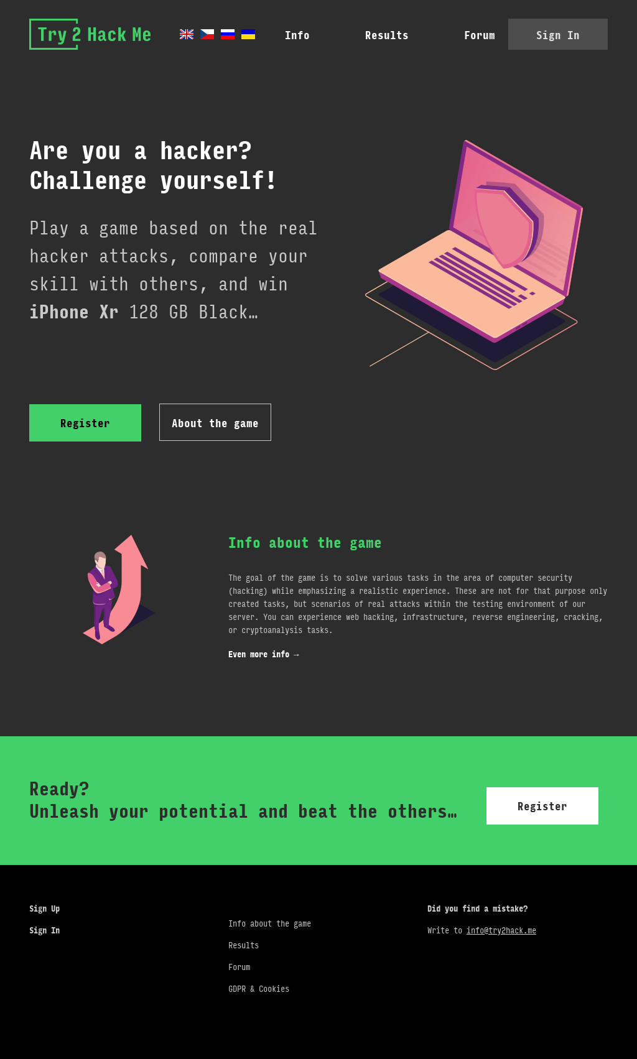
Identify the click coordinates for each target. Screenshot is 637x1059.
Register (85, 423)
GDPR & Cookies (258, 986)
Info (255, 35)
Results (344, 35)
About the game (215, 423)
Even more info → (263, 654)
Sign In (558, 35)
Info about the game (269, 920)
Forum (437, 35)
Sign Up (44, 905)
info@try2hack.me (501, 927)
